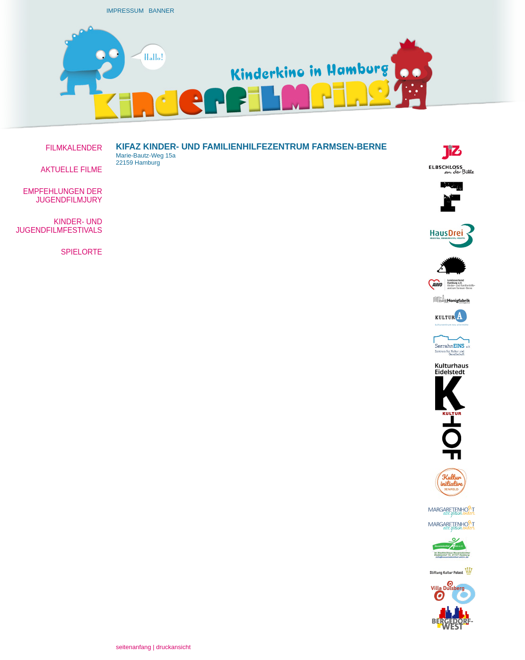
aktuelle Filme (71, 170)
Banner (161, 10)
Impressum (125, 10)
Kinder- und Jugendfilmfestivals (59, 226)
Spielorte (81, 252)
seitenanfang (133, 647)
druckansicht (173, 647)
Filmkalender (73, 148)
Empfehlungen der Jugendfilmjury (62, 195)
